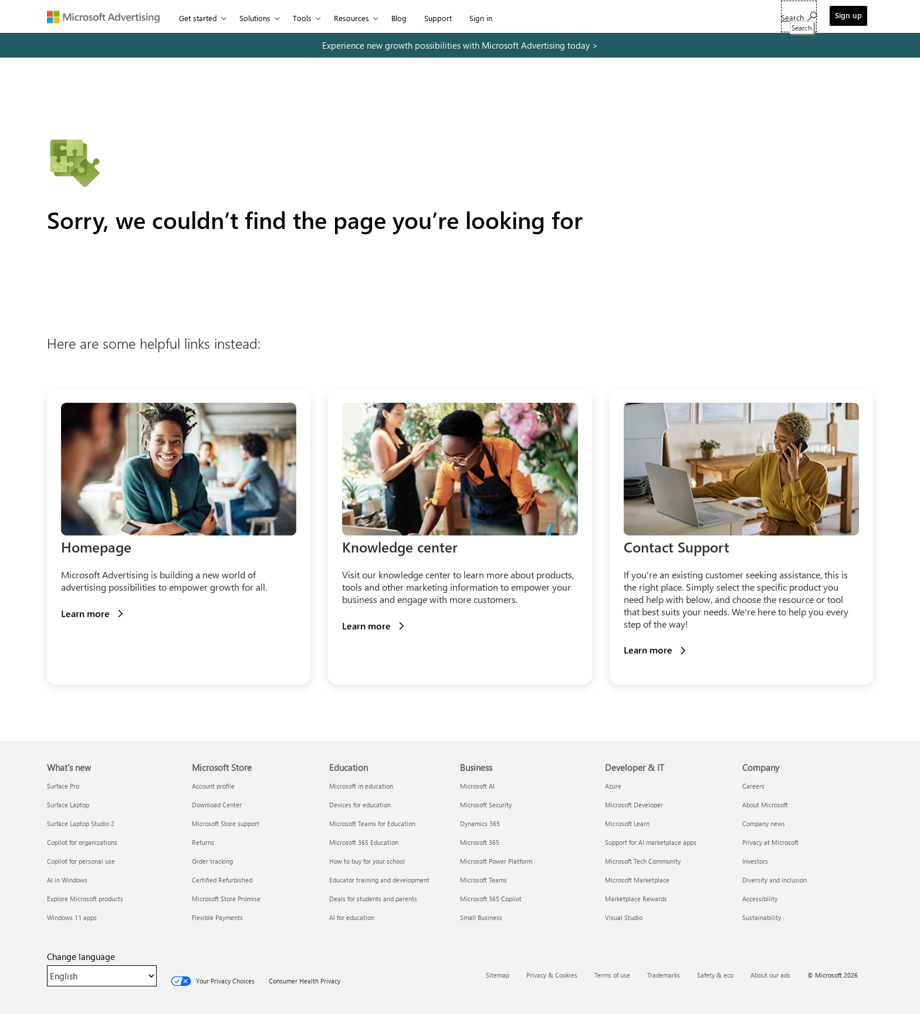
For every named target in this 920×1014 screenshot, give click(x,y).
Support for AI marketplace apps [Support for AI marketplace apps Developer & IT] (650, 842)
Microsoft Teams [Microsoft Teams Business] (483, 879)
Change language (81, 956)
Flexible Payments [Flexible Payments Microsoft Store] (217, 917)
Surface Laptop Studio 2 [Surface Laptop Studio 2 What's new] (80, 823)
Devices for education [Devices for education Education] (360, 804)
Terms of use (612, 975)
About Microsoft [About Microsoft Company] (765, 804)
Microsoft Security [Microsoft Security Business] (486, 804)
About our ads (770, 975)
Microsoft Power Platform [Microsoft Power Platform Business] (496, 861)
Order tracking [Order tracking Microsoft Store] (212, 861)
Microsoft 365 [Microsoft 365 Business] (479, 842)
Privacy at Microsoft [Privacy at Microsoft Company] (770, 842)
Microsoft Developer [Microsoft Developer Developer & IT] (634, 804)
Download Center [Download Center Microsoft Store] (217, 804)
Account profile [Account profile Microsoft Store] (213, 785)
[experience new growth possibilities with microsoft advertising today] (460, 45)
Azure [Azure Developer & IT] (613, 785)
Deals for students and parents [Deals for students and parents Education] (373, 898)
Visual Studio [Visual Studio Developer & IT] (623, 917)
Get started (198, 18)
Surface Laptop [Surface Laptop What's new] (68, 804)
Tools (302, 18)
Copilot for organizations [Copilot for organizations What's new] (82, 842)
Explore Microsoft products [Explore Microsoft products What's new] (85, 898)
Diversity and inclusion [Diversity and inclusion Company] (774, 879)
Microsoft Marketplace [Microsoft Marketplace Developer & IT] (637, 879)
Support (438, 18)
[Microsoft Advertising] (108, 16)
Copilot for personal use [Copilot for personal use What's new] (81, 861)
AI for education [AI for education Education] (351, 917)
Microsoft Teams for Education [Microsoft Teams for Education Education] (372, 823)
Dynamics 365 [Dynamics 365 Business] (480, 823)
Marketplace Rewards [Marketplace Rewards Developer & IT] (636, 898)
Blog (399, 18)
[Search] (799, 16)
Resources (351, 18)
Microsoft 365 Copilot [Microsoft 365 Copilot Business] (491, 898)
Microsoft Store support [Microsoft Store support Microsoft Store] (225, 823)
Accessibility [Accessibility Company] (759, 898)
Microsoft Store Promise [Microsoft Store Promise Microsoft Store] (226, 898)
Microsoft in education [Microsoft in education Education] (361, 785)
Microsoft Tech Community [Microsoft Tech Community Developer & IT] (643, 861)
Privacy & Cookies (551, 975)
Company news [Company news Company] (763, 823)
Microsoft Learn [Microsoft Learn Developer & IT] (627, 823)
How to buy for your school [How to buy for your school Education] (367, 861)
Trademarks (663, 975)
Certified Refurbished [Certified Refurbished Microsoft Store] (222, 879)
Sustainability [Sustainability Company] (761, 917)
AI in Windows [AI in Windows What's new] (67, 879)
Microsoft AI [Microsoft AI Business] (477, 785)
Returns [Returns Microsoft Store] (203, 842)
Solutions (254, 18)
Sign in (480, 18)
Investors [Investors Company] (755, 861)
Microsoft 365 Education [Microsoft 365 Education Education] (363, 842)
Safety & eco (715, 975)
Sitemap (497, 975)
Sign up (848, 15)
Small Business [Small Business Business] (481, 917)
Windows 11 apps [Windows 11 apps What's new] (72, 917)
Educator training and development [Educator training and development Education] (379, 879)
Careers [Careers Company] (753, 785)
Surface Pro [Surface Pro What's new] (63, 785)
